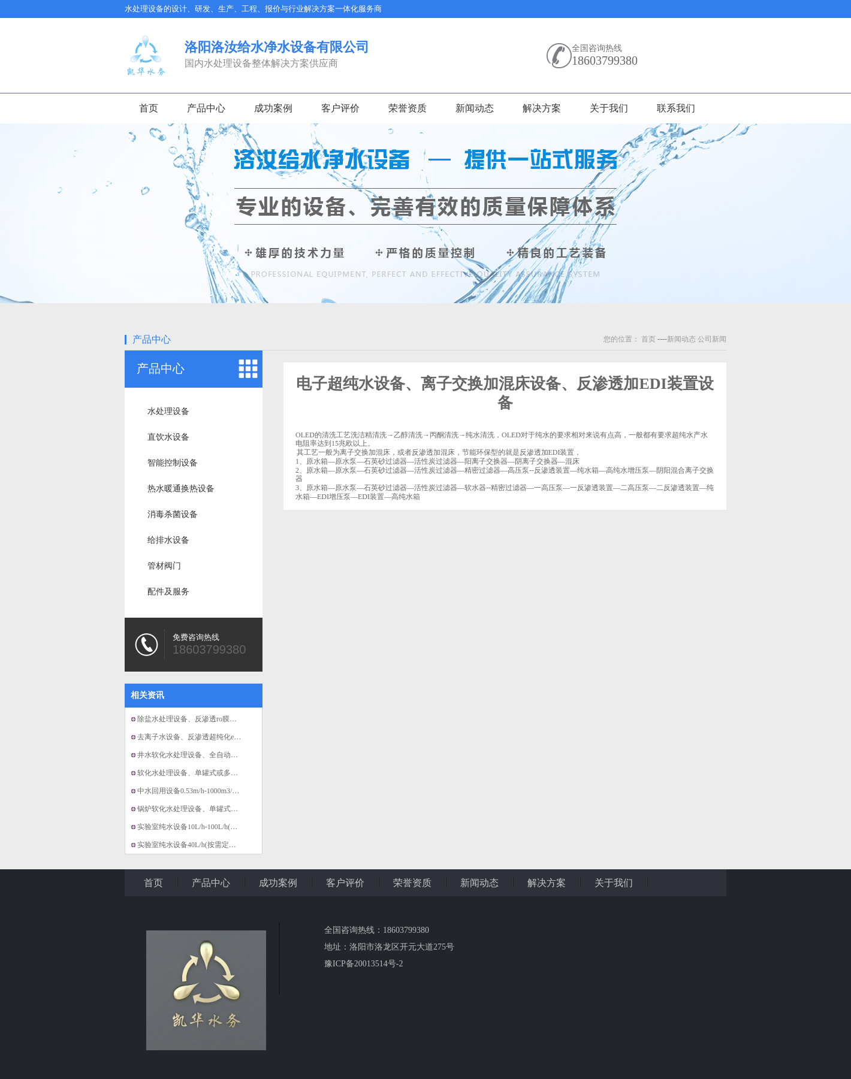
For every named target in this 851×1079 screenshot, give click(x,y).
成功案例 (273, 108)
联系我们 (676, 108)
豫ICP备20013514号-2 (363, 963)
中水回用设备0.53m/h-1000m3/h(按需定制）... (208, 791)
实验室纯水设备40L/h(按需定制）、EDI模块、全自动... (224, 845)
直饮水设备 (168, 437)
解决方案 (542, 108)
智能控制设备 (172, 462)
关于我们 (609, 108)
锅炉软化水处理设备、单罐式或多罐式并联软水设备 (220, 809)
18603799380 (605, 60)
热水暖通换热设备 (181, 488)
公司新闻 (712, 339)
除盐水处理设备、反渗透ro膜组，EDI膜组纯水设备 (218, 719)
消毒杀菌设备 (172, 514)
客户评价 (340, 108)
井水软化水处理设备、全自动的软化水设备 (205, 755)
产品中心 (206, 108)
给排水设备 (168, 540)
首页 (148, 108)
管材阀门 (164, 565)
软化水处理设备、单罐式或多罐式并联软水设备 (212, 773)
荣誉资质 (407, 108)
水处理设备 (168, 411)
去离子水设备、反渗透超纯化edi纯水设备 (202, 737)
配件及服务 (168, 591)
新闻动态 (474, 108)
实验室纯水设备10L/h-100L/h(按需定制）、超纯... (215, 827)
